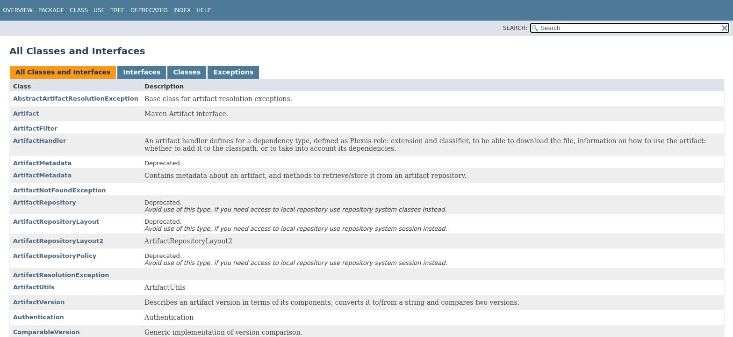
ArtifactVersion (39, 302)
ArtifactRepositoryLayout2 (58, 240)
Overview (18, 10)
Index (182, 10)
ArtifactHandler (39, 140)
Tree (117, 10)
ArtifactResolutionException (61, 274)
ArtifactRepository (44, 202)
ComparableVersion (46, 332)
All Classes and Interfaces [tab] (62, 72)
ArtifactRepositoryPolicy (54, 255)
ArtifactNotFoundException (59, 190)
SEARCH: (515, 28)
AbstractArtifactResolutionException (75, 98)
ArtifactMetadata (42, 163)
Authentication (38, 317)
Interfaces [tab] (141, 72)
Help (203, 10)
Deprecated (149, 10)
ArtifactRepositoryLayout (56, 221)
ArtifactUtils (34, 287)
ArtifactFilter (35, 128)
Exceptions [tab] (233, 72)
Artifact (26, 113)
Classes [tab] (187, 72)
